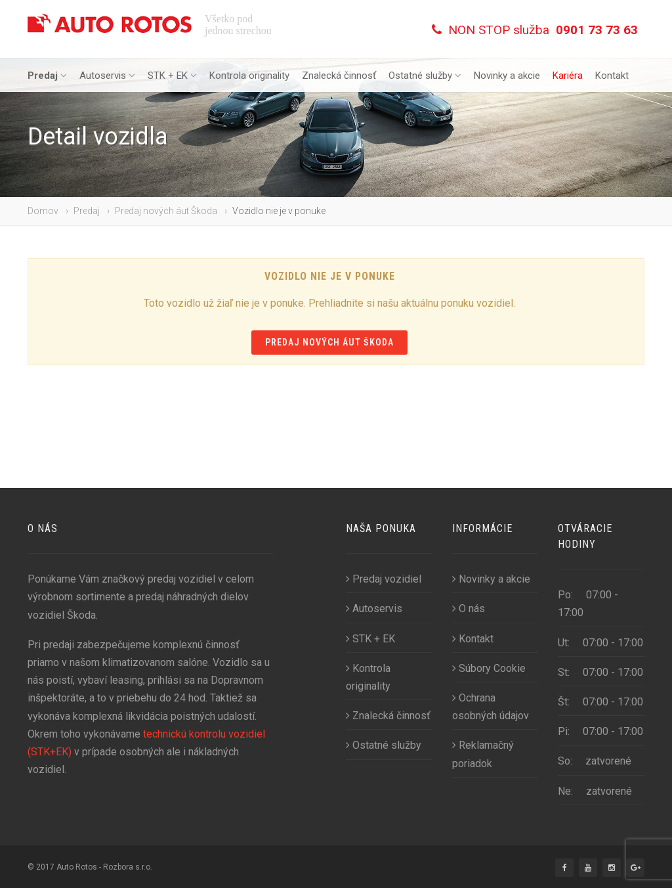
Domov (43, 211)
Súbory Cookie (489, 668)
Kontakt (612, 75)
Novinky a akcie (507, 75)
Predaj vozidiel (383, 579)
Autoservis (107, 75)
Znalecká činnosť (339, 75)
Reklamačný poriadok (483, 754)
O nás (468, 608)
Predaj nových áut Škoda (166, 211)
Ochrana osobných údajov (490, 707)
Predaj (47, 75)
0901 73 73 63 (597, 29)
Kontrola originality (249, 75)
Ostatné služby (424, 75)
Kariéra (568, 75)
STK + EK (172, 75)
